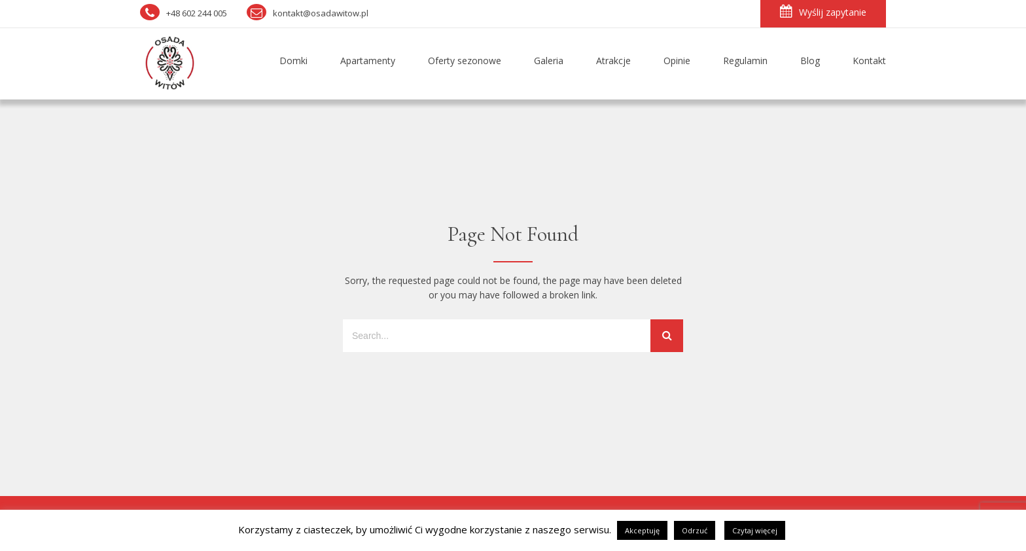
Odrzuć (694, 530)
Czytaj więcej (754, 530)
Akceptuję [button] (642, 530)
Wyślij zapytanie (823, 11)
